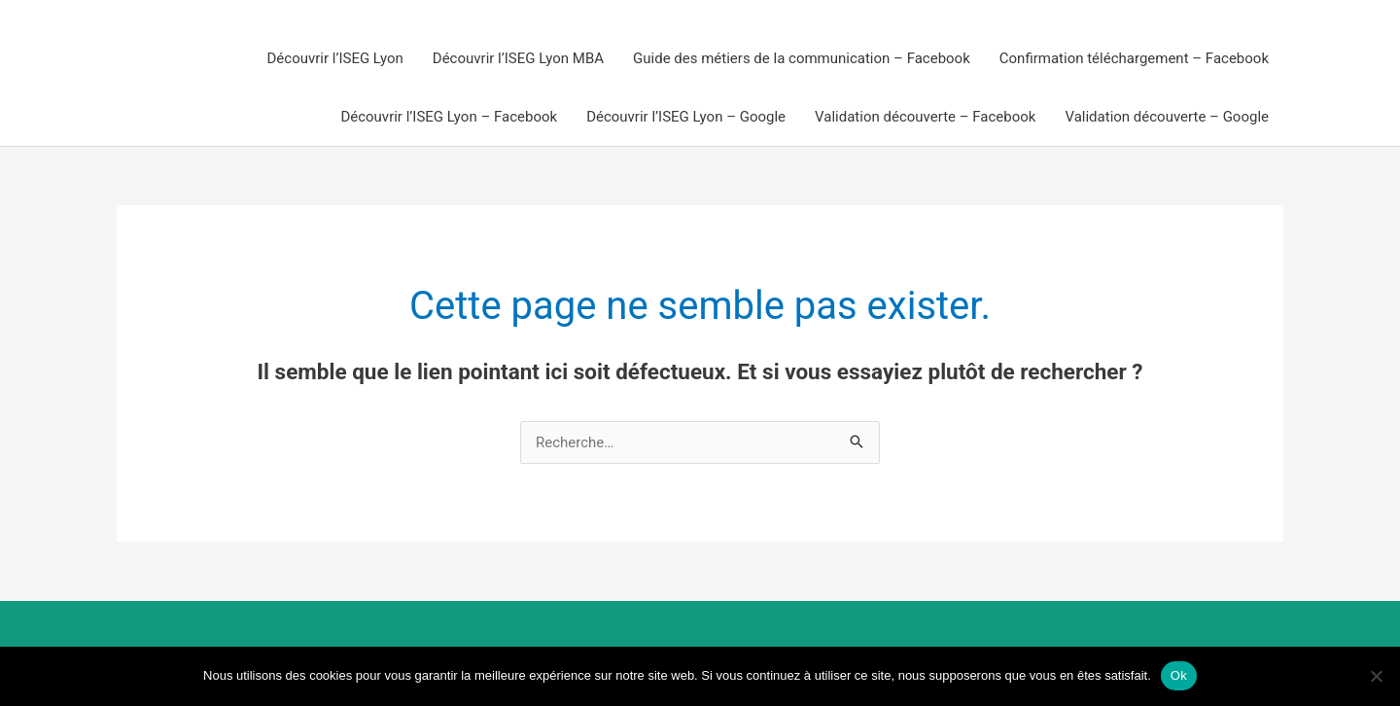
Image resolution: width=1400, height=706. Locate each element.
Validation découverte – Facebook (925, 116)
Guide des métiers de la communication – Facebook (801, 58)
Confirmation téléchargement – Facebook (1134, 58)
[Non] (1375, 676)
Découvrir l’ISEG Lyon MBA (518, 58)
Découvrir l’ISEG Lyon (335, 58)
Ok (1179, 675)
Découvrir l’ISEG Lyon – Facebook (448, 116)
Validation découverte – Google (1167, 116)
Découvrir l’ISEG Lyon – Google (686, 116)
